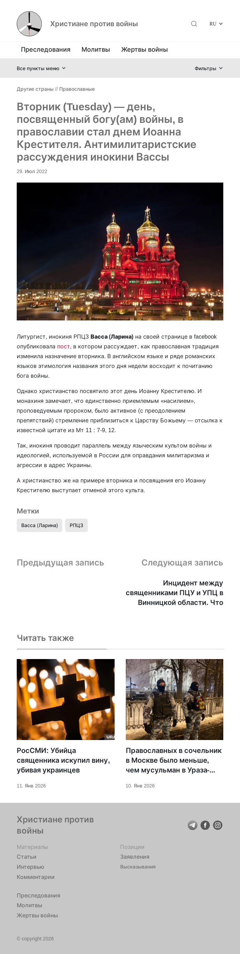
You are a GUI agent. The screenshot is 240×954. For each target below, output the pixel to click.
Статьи (27, 856)
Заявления (134, 856)
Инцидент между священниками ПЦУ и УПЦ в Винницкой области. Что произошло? (174, 593)
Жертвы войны (144, 49)
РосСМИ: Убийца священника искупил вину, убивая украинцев (63, 760)
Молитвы (96, 49)
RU (213, 24)
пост (63, 346)
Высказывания (138, 867)
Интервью (30, 866)
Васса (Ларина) (39, 525)
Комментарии (36, 876)
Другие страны (35, 89)
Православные (77, 89)
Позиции (132, 846)
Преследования (45, 49)
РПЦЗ (76, 525)
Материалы (32, 846)
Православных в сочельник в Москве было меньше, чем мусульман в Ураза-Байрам (174, 760)
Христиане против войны (94, 24)
